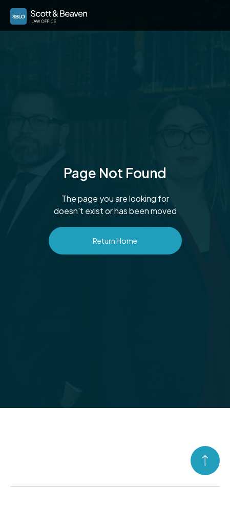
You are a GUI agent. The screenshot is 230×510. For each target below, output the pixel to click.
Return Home (115, 240)
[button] (210, 14)
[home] (46, 15)
